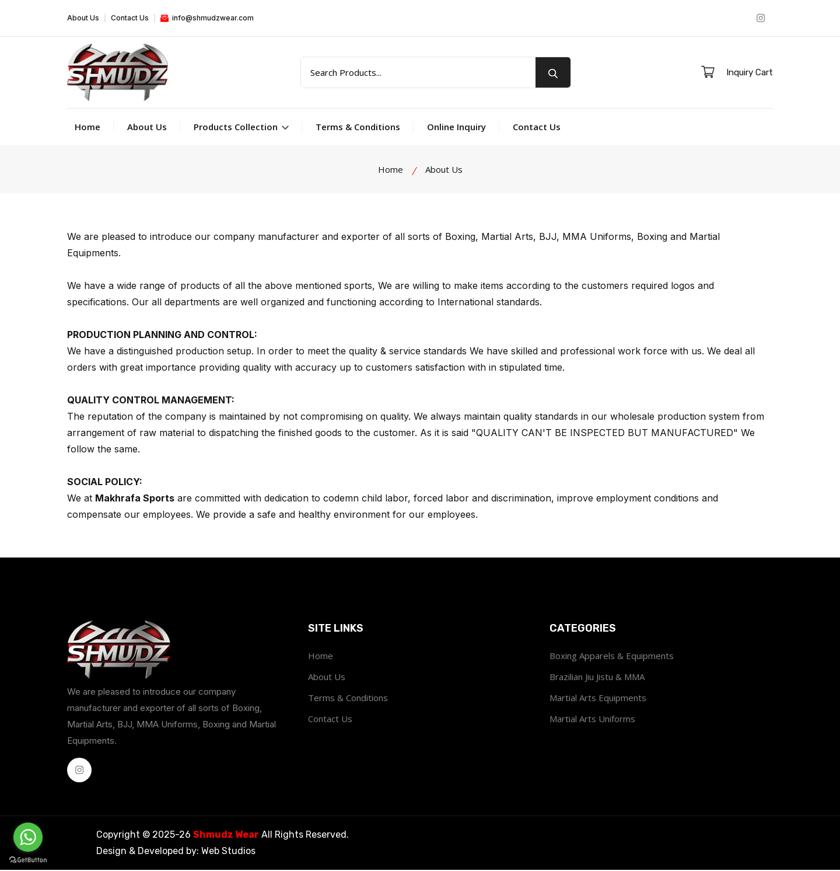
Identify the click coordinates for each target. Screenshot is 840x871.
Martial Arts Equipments (598, 699)
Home (87, 128)
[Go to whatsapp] (28, 837)
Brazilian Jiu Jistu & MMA (597, 678)
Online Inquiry (456, 128)
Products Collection (241, 128)
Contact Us (130, 17)
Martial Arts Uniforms (592, 720)
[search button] (553, 73)
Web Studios (228, 852)
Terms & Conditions (358, 128)
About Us (83, 17)
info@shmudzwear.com (207, 17)
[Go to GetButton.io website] (28, 859)
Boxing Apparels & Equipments (612, 657)
